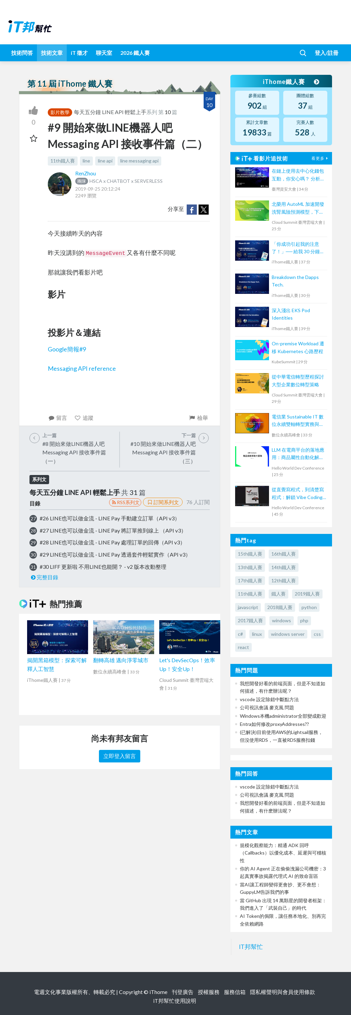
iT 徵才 (79, 52)
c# (240, 634)
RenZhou (85, 173)
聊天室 (104, 52)
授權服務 (209, 992)
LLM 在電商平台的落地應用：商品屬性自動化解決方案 (298, 454)
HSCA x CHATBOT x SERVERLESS (119, 181)
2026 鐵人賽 (135, 52)
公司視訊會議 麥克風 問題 (267, 707)
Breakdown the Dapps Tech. (295, 280)
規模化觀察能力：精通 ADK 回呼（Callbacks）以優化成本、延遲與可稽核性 (283, 852)
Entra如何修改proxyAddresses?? (274, 724)
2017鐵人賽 (250, 620)
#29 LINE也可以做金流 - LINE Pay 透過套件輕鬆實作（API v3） (115, 554)
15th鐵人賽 (250, 554)
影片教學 (59, 112)
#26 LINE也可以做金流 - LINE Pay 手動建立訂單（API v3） (110, 518)
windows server (288, 634)
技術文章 (52, 52)
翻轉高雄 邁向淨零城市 (120, 660)
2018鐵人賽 (279, 607)
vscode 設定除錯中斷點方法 (269, 699)
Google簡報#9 (67, 349)
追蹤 (84, 417)
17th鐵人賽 (250, 580)
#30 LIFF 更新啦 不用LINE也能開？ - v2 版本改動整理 (103, 566)
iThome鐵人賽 (290, 81)
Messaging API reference (82, 368)
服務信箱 (235, 992)
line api (105, 161)
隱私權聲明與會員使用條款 (282, 992)
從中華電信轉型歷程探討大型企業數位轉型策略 (298, 380)
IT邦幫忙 (251, 946)
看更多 (320, 158)
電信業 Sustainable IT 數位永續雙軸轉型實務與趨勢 (298, 421)
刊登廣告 (182, 992)
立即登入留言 (119, 756)
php (304, 620)
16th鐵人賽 (283, 554)
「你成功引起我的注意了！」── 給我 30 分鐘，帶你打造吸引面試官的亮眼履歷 (298, 248)
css (317, 634)
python (309, 607)
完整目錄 (43, 577)
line (86, 161)
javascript (248, 607)
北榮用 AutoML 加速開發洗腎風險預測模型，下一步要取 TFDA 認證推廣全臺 (298, 208)
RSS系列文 (125, 502)
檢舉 (198, 417)
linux (257, 634)
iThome (158, 992)
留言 (57, 417)
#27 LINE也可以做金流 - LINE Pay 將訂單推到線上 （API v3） (113, 530)
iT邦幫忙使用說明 (174, 1000)
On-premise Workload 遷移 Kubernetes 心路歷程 (298, 347)
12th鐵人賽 (283, 580)
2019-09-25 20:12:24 (97, 189)
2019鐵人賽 (307, 594)
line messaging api (139, 161)
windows (281, 620)
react (243, 647)
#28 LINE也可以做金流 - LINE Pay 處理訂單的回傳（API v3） (112, 542)
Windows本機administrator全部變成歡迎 (283, 716)
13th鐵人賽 (250, 567)
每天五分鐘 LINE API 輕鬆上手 (110, 112)
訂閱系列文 (163, 502)
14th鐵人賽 (283, 567)
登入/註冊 (326, 52)
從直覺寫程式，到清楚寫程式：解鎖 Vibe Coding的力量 (298, 494)
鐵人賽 (278, 594)
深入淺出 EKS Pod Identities (291, 314)
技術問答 (22, 52)
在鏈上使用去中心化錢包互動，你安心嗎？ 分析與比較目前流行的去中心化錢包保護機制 (298, 175)
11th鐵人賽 (62, 161)
